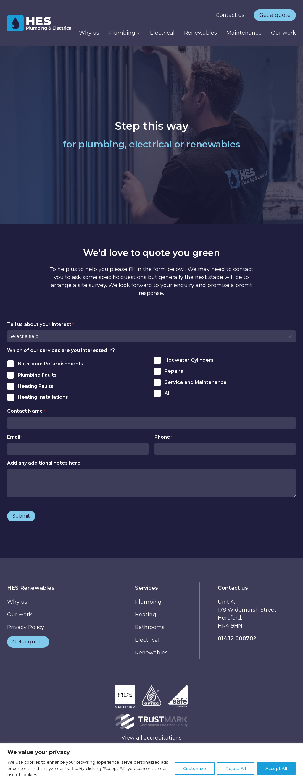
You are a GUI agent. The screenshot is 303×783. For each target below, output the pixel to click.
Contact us (230, 15)
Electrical (162, 33)
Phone (163, 437)
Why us (89, 33)
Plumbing (125, 33)
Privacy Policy (25, 627)
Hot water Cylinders (189, 360)
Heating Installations (43, 397)
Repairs (174, 371)
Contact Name (26, 411)
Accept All (276, 768)
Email (14, 437)
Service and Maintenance (196, 382)
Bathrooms (150, 627)
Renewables (200, 33)
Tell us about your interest (40, 325)
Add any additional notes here (43, 463)
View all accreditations (151, 738)
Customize (194, 768)
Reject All (235, 768)
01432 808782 (237, 638)
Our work (283, 33)
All (167, 393)
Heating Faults (35, 386)
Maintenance (244, 33)
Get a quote (275, 15)
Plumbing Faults (37, 375)
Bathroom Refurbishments (50, 364)
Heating (145, 614)
